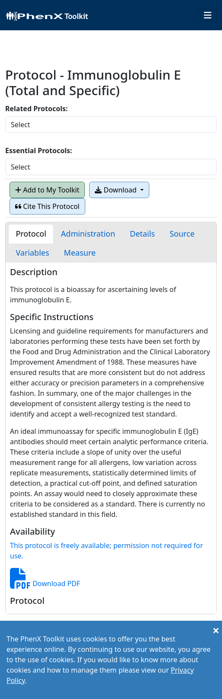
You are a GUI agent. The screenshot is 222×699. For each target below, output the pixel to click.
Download (116, 190)
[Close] (216, 630)
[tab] (30, 234)
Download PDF (45, 583)
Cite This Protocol (47, 206)
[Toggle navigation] (207, 15)
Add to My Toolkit (47, 190)
